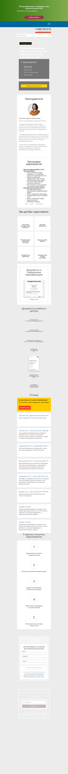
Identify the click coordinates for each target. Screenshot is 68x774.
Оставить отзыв (25, 407)
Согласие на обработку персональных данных (34, 713)
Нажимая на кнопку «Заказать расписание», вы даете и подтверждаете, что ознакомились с (35, 674)
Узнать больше (34, 17)
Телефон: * (25, 656)
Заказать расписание (33, 667)
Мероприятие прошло (34, 86)
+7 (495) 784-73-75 (43, 29)
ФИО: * (24, 651)
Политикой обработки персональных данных (34, 676)
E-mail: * (24, 661)
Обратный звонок (43, 32)
